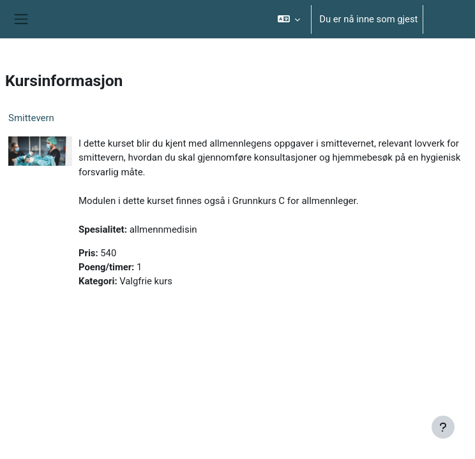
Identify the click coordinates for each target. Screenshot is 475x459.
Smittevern (31, 118)
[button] (288, 19)
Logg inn (446, 19)
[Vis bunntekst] (443, 427)
